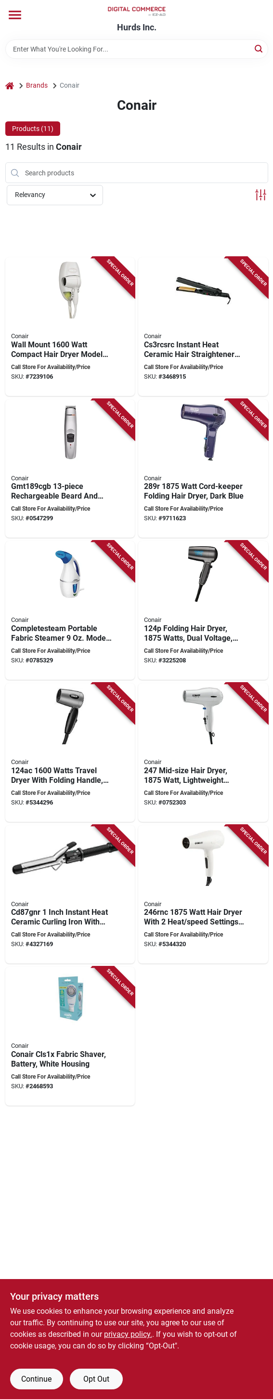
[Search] (259, 48)
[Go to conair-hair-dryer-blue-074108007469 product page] (203, 610)
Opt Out (96, 1379)
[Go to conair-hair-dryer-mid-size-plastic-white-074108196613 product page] (203, 752)
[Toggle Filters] (260, 194)
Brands (37, 85)
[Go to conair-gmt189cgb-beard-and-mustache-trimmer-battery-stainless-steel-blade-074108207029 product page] (70, 468)
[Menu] (15, 15)
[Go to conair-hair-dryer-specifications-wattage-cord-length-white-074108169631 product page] (70, 326)
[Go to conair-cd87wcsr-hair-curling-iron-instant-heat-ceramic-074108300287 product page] (70, 894)
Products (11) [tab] (32, 128)
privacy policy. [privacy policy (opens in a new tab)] (128, 1334)
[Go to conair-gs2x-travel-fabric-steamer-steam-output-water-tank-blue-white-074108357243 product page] (70, 610)
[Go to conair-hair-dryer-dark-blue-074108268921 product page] (203, 468)
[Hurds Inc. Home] (137, 11)
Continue (36, 1379)
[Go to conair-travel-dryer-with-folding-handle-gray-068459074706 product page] (70, 752)
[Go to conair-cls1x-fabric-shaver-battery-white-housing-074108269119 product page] (70, 1036)
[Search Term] (136, 49)
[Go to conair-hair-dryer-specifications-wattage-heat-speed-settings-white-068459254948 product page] (203, 894)
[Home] (9, 85)
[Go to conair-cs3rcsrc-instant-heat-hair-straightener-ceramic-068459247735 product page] (203, 326)
